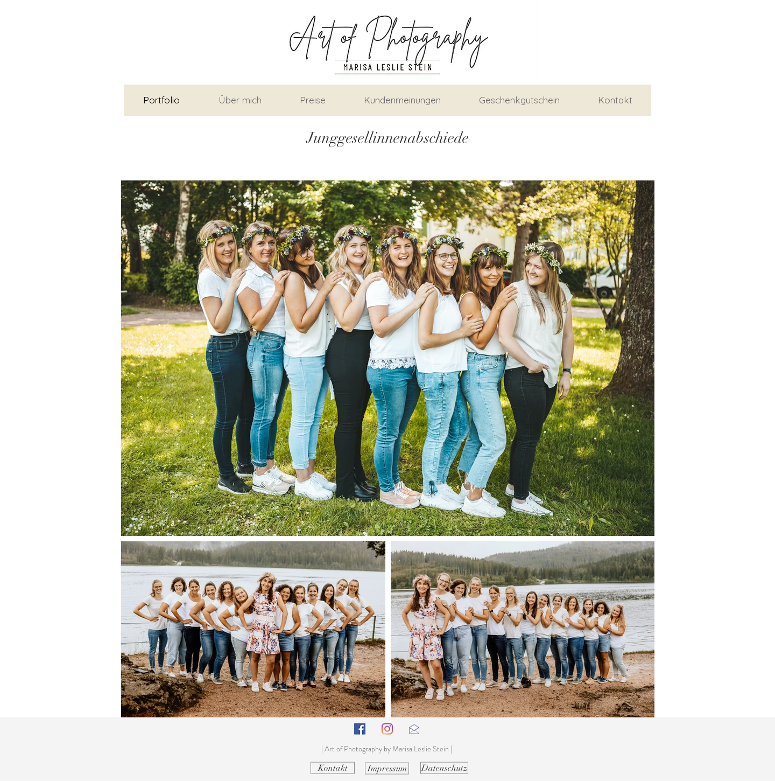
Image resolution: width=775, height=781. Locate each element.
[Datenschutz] (444, 768)
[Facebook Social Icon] (359, 729)
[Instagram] (387, 729)
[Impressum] (387, 769)
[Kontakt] (333, 768)
